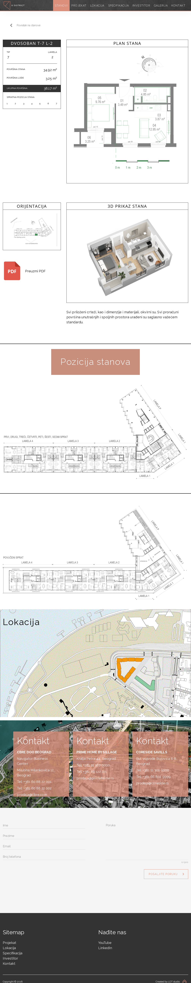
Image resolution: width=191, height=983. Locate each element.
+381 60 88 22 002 (37, 785)
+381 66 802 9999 (157, 773)
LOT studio (174, 978)
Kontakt (9, 960)
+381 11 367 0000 (96, 762)
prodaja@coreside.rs (152, 780)
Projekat (9, 939)
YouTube (105, 939)
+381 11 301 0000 (156, 767)
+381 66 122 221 (95, 768)
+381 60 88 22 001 (37, 778)
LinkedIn (105, 945)
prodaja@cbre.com (32, 791)
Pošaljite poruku (163, 870)
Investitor (10, 955)
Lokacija (9, 945)
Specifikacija (12, 950)
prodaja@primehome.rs (95, 775)
